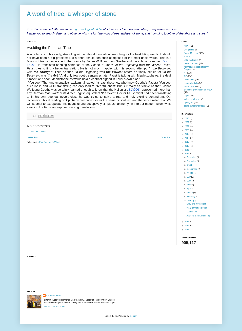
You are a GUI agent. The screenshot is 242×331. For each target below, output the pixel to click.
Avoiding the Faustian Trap (199, 216)
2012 (187, 225)
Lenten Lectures (191, 63)
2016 (187, 146)
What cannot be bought (197, 208)
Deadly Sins (192, 212)
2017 (187, 142)
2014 (187, 154)
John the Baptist (191, 60)
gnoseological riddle (88, 29)
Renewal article (191, 83)
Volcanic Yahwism (192, 99)
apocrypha (188, 102)
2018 (187, 138)
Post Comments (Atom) (49, 142)
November (192, 161)
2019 (187, 134)
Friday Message (191, 53)
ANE (186, 46)
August (190, 173)
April (189, 189)
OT (185, 76)
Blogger (133, 316)
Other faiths (189, 79)
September (192, 169)
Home (99, 137)
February (191, 196)
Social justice (190, 86)
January (191, 200)
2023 (187, 118)
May (189, 184)
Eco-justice (189, 50)
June (189, 181)
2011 (187, 229)
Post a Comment (38, 131)
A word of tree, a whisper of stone (72, 13)
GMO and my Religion (196, 204)
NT (185, 73)
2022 (187, 122)
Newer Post (33, 137)
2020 (187, 130)
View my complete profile (54, 306)
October (191, 165)
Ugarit (186, 96)
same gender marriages (194, 106)
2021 (187, 126)
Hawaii (187, 57)
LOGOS (134, 89)
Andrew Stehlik (53, 295)
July (189, 177)
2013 (187, 221)
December (192, 157)
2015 (187, 150)
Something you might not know (198, 90)
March (190, 192)
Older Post (166, 137)
